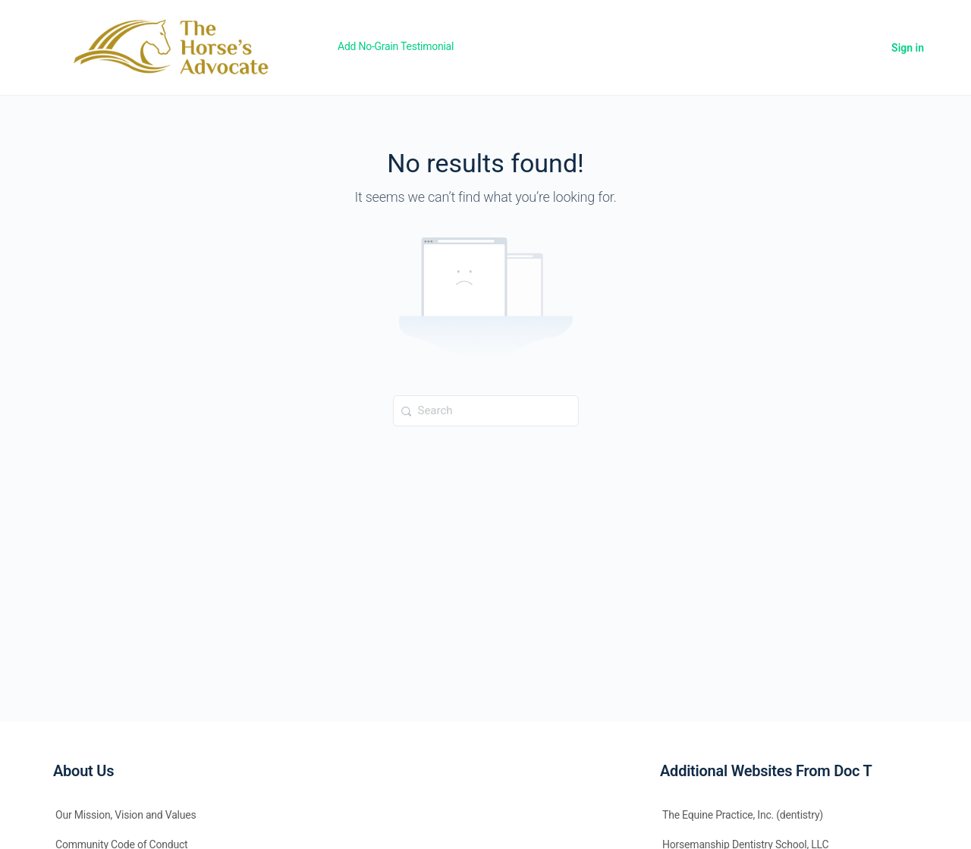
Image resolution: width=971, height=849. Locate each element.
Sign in (907, 48)
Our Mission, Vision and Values (125, 815)
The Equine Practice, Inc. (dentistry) (742, 815)
